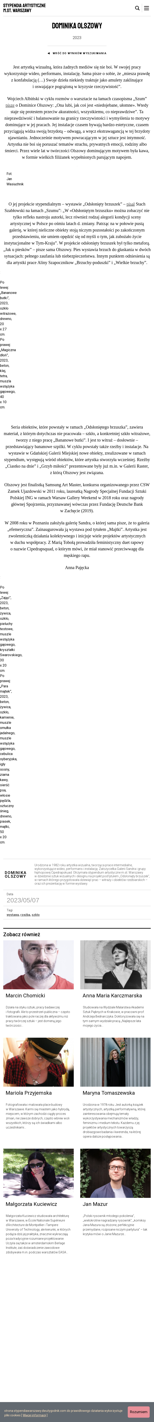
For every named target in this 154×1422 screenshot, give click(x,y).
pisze (10, 105)
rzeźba (25, 1072)
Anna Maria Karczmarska (112, 1153)
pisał (130, 259)
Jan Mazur (95, 1362)
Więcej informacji (34, 1415)
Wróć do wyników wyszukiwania (79, 53)
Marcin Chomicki (25, 1153)
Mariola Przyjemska (29, 1251)
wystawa (13, 1072)
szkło (36, 1072)
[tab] (137, 8)
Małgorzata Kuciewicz (31, 1362)
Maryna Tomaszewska (109, 1251)
